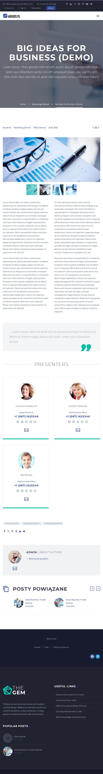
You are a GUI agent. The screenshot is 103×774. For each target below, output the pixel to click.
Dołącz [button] (51, 8)
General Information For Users (70, 695)
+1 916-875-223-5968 (48, 4)
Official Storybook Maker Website (71, 706)
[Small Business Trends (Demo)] (19, 604)
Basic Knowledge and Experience (71, 717)
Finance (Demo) (12, 524)
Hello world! (19, 737)
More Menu (36, 8)
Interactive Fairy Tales (66, 701)
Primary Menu (98, 16)
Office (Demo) (39, 127)
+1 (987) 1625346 (26, 416)
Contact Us (9, 8)
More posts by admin (38, 559)
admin (8, 127)
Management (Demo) (53, 524)
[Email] (26, 430)
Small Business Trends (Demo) (28, 750)
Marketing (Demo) (22, 127)
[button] (92, 589)
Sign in (23, 8)
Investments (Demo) (31, 524)
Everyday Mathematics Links (69, 712)
